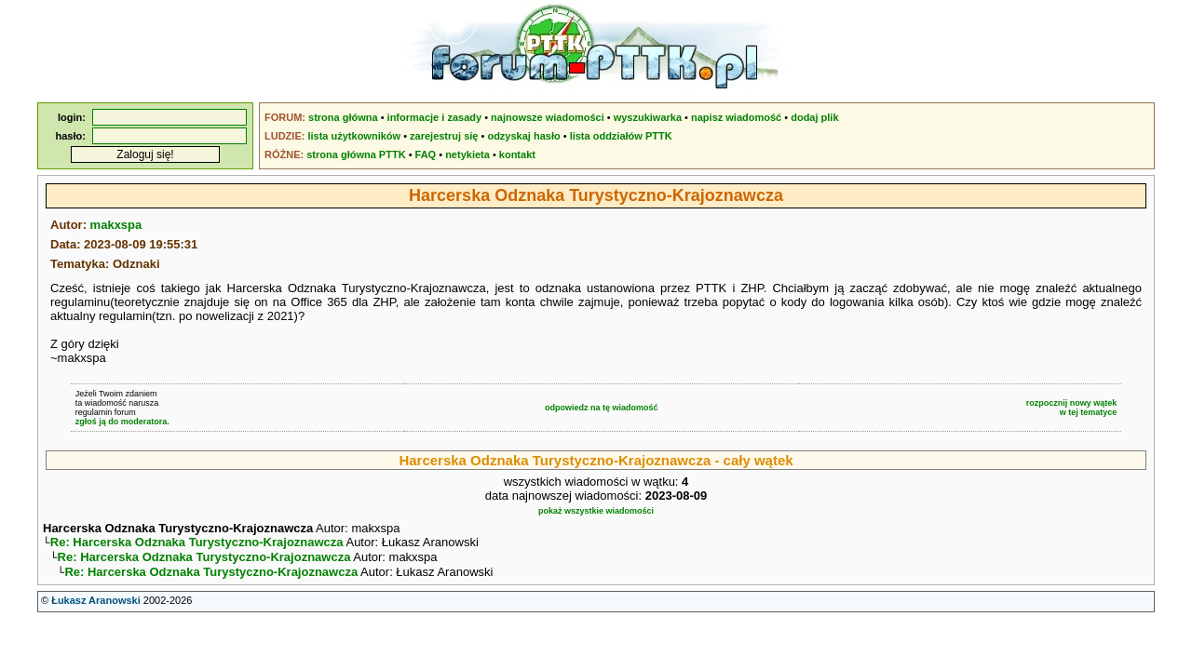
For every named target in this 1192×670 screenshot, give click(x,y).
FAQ (426, 154)
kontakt (517, 154)
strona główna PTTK (355, 154)
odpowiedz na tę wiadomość (601, 407)
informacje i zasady (434, 117)
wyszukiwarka (648, 117)
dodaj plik (814, 117)
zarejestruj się (444, 135)
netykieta (467, 154)
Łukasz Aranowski (96, 605)
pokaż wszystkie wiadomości (596, 511)
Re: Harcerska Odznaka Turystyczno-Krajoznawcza (197, 544)
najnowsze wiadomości (547, 117)
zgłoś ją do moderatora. (122, 421)
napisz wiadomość (736, 117)
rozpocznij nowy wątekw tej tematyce (1072, 407)
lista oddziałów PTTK (621, 135)
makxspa (116, 225)
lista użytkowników (353, 135)
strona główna (343, 117)
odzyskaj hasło (523, 135)
